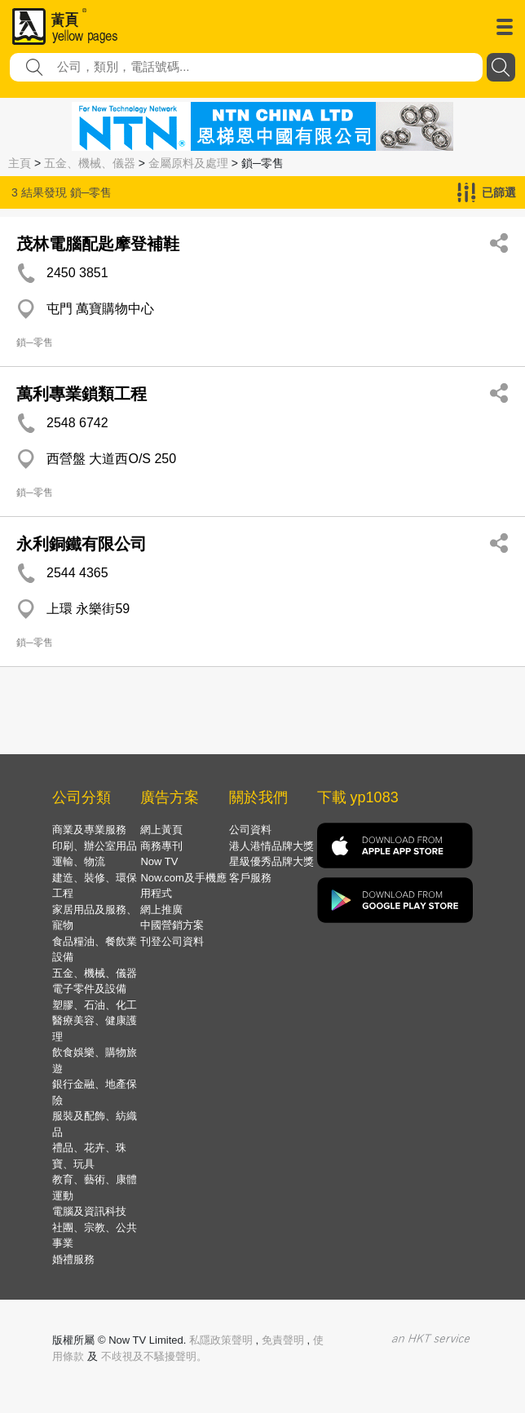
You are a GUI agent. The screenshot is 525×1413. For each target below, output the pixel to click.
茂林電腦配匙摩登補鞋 (97, 244)
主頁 (19, 163)
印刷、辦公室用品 (94, 846)
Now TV (159, 861)
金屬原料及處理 (188, 163)
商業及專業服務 (89, 830)
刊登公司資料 (172, 941)
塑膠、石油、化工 (94, 1005)
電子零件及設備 (89, 988)
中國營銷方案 (172, 925)
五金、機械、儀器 (89, 163)
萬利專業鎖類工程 (81, 394)
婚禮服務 (73, 1259)
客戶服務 (250, 878)
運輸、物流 (78, 861)
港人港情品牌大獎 (271, 846)
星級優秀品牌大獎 (271, 861)
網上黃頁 (161, 830)
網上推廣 (161, 909)
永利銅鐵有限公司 (81, 544)
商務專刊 (161, 846)
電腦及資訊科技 (89, 1211)
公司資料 (250, 830)
